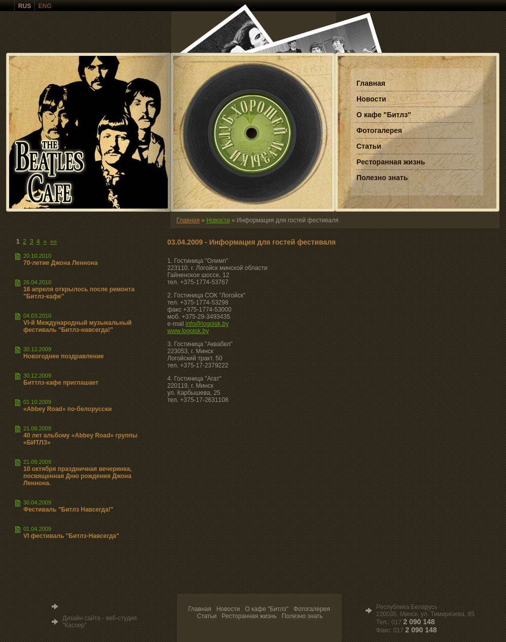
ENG (44, 6)
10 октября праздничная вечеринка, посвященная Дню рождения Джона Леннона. (77, 476)
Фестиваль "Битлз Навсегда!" (68, 509)
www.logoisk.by (188, 330)
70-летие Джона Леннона (60, 262)
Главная (188, 220)
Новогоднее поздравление (63, 356)
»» (53, 241)
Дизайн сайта (81, 618)
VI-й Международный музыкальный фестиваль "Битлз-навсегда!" (77, 326)
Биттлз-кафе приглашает (60, 382)
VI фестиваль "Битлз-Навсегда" (71, 535)
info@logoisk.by (207, 323)
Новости (218, 220)
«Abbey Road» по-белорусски (67, 409)
